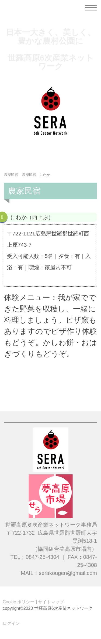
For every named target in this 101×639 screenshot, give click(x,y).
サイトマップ (51, 602)
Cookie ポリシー (18, 602)
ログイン (11, 623)
